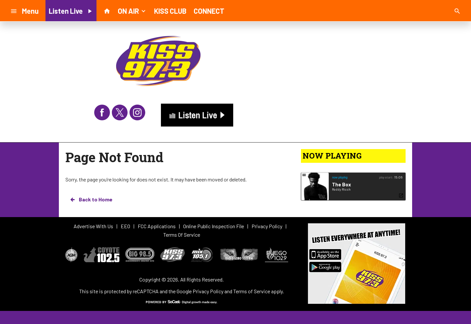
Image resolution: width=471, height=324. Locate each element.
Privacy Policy (208, 291)
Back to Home (91, 199)
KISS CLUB (170, 11)
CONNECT (209, 11)
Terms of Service (251, 291)
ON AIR (132, 10)
